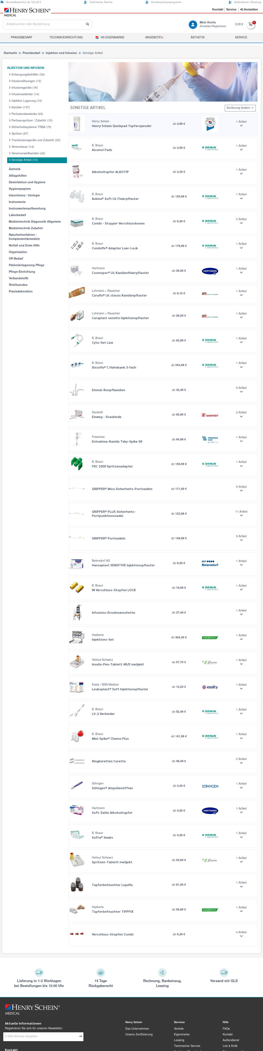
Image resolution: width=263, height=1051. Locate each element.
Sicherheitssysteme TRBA (30, 127)
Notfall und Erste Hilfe (24, 245)
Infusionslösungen (25, 81)
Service (241, 37)
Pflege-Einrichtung (22, 272)
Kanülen (19, 107)
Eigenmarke (182, 1034)
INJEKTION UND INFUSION (25, 68)
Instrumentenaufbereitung (27, 208)
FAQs (226, 1029)
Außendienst (231, 1040)
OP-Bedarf (16, 259)
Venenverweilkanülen (27, 153)
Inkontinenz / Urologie (24, 195)
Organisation (18, 252)
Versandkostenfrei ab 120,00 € (20, 2)
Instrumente (17, 202)
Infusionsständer (24, 94)
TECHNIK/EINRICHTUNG (66, 37)
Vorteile (179, 1029)
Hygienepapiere (20, 189)
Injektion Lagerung (25, 101)
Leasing (179, 1040)
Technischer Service (98, 2)
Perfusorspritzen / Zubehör (31, 120)
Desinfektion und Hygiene (27, 182)
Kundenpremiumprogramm (163, 2)
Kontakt (228, 1034)
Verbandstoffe (18, 278)
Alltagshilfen (18, 176)
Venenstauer (21, 147)
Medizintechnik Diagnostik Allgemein (35, 222)
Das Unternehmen (137, 1029)
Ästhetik (198, 37)
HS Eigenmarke (109, 37)
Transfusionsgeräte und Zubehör (34, 140)
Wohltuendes (18, 285)
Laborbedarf (17, 215)
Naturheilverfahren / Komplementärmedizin (24, 237)
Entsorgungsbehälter (27, 74)
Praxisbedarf (21, 37)
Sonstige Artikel (23, 160)
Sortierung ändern (240, 108)
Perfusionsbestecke (26, 114)
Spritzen (18, 133)
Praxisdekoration (21, 291)
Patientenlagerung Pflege (26, 265)
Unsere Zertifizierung (139, 1034)
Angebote (154, 37)
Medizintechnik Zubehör (26, 228)
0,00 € (239, 24)
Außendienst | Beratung (245, 2)
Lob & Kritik (230, 1046)
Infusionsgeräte (23, 87)
